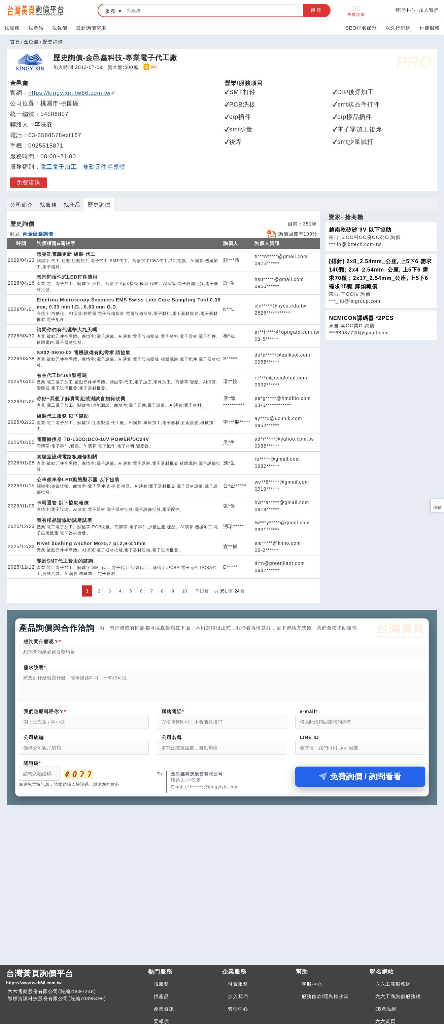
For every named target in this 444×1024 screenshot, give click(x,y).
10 (184, 590)
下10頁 (201, 590)
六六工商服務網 (393, 984)
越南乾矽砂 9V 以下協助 (360, 230)
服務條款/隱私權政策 (325, 996)
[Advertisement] (222, 859)
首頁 (15, 41)
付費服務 (429, 28)
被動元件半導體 (104, 167)
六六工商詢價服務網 (398, 996)
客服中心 (312, 984)
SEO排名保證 (361, 28)
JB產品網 (386, 1009)
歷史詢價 (99, 205)
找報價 (59, 28)
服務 (110, 11)
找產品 (35, 28)
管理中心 (405, 10)
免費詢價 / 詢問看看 (360, 780)
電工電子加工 (58, 167)
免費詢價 (356, 10)
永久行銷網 (398, 28)
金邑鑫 (31, 41)
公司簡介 (21, 205)
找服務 (12, 28)
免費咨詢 (28, 182)
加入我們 (429, 10)
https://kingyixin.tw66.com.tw (72, 93)
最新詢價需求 (91, 28)
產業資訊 (164, 1009)
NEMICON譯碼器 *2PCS (361, 318)
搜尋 (316, 10)
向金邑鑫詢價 (38, 234)
